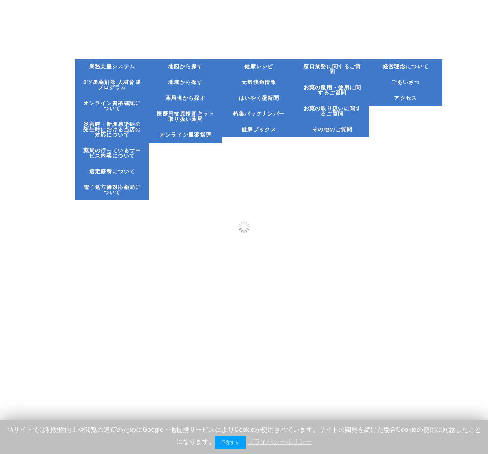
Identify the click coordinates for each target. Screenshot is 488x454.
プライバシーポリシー (279, 441)
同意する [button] (230, 442)
